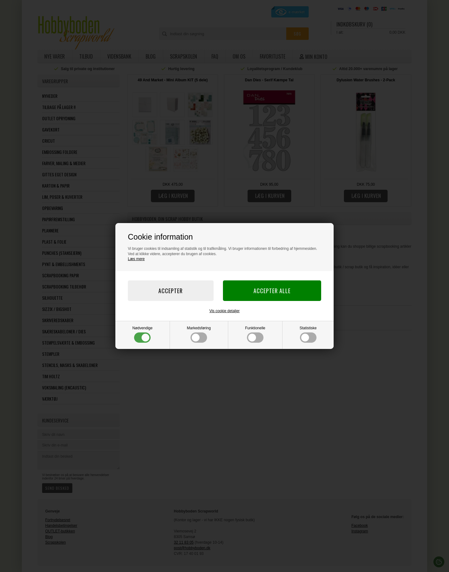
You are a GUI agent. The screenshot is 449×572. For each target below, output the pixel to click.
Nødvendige (143, 334)
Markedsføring (199, 334)
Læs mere (136, 259)
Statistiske (308, 334)
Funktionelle (255, 334)
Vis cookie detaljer (224, 311)
